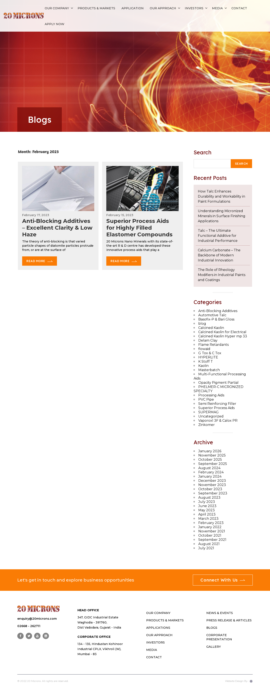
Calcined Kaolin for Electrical (222, 332)
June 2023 (207, 506)
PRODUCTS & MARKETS (165, 620)
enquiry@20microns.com (37, 619)
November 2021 (211, 531)
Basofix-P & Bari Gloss (216, 319)
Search (202, 152)
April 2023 (207, 514)
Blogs (211, 628)
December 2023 (212, 481)
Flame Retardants (213, 345)
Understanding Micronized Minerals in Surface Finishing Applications (221, 216)
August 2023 (209, 497)
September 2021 (212, 540)
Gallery (213, 647)
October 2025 (210, 460)
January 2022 (209, 527)
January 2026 (209, 451)
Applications (158, 628)
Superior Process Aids (216, 408)
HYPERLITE (208, 357)
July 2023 (206, 502)
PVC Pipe (206, 399)
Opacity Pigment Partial (218, 383)
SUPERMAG (208, 412)
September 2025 (212, 464)
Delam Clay (207, 340)
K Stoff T (205, 361)
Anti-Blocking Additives (217, 311)
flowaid (204, 349)
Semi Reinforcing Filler (217, 404)
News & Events (219, 613)
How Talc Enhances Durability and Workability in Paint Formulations (221, 196)
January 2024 (209, 476)
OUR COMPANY (158, 613)
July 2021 (206, 548)
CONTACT (154, 657)
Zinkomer (206, 425)
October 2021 (209, 535)
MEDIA (151, 650)
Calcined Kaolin (211, 328)
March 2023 (208, 519)
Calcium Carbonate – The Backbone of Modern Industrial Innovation (219, 255)
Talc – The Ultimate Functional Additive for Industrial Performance (218, 236)
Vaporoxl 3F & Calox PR (218, 421)
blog (202, 324)
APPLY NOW (54, 24)
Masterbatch (209, 370)
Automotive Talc (212, 315)
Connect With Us (222, 580)
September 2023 (212, 493)
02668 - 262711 (28, 626)
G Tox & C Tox (209, 353)
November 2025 (212, 455)
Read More (35, 261)
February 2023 (211, 523)
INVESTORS (155, 642)
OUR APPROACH (159, 635)
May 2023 (206, 510)
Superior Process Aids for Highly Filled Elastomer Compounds (139, 228)
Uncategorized (211, 416)
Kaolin (203, 366)
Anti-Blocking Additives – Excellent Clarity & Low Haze (57, 228)
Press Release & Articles (229, 620)
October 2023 (210, 489)
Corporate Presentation (219, 637)
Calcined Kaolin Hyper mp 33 (222, 336)
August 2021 (209, 544)
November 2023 (212, 485)
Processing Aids (211, 395)
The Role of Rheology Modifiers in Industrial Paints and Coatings (221, 275)
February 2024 (211, 472)
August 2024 (209, 468)
